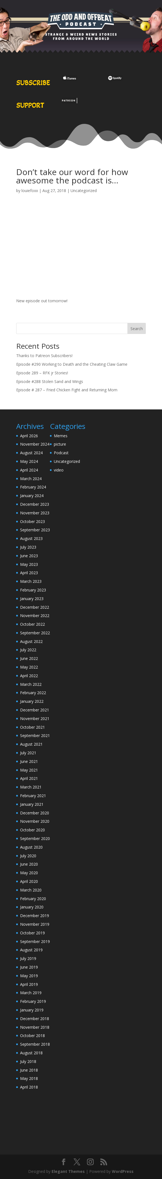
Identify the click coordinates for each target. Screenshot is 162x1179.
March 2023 (31, 581)
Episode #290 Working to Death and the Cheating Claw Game (71, 364)
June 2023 (29, 555)
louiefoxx (29, 190)
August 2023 (31, 538)
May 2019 (29, 975)
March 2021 (31, 787)
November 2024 (34, 444)
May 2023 (29, 564)
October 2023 (32, 521)
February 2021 (33, 795)
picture (60, 444)
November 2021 (34, 718)
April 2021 (29, 778)
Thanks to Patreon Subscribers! (44, 355)
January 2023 (31, 598)
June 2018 (29, 1070)
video (59, 470)
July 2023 (28, 547)
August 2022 (31, 641)
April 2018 (29, 1087)
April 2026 (29, 435)
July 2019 (28, 958)
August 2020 (31, 847)
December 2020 (34, 813)
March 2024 (31, 478)
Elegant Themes (68, 1171)
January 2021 (31, 804)
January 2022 (31, 701)
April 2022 (29, 675)
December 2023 (34, 504)
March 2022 (31, 684)
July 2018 (28, 1061)
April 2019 (29, 984)
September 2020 (35, 838)
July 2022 (28, 649)
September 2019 (35, 941)
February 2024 (33, 487)
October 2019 (32, 932)
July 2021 (28, 752)
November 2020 (34, 821)
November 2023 (34, 512)
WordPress (123, 1171)
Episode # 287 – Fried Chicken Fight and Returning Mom (66, 389)
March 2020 (31, 890)
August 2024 (31, 452)
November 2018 (34, 1027)
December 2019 (34, 915)
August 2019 (31, 949)
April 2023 (29, 572)
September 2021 (35, 735)
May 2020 (29, 872)
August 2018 (31, 1052)
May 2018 (29, 1078)
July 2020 (28, 855)
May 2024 (29, 461)
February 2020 (33, 898)
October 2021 (32, 727)
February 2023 (33, 590)
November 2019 (34, 924)
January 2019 (31, 1010)
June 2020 (29, 864)
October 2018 (32, 1035)
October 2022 (32, 624)
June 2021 (29, 761)
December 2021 (34, 710)
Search (136, 328)
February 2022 (33, 692)
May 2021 (29, 770)
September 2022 (35, 632)
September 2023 (35, 529)
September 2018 (35, 1044)
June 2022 (29, 658)
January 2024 (31, 495)
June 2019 (29, 967)
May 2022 (29, 667)
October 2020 (32, 829)
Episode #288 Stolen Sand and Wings (49, 381)
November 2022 (34, 615)
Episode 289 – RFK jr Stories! (42, 372)
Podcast (61, 452)
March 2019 (31, 992)
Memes (60, 435)
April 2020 (29, 881)
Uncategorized (84, 190)
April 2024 (29, 470)
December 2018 (34, 1018)
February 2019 (33, 1001)
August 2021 (31, 744)
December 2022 (34, 607)
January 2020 (31, 907)
